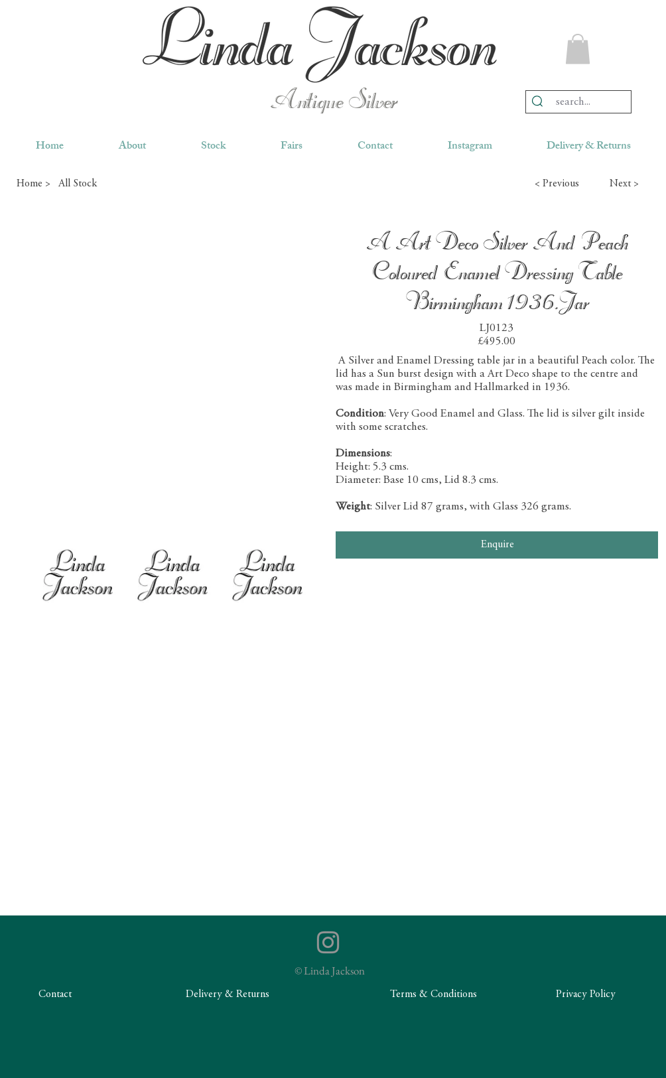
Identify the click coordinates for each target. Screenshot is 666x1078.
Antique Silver (333, 102)
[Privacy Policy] (586, 994)
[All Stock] (105, 183)
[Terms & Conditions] (433, 994)
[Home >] (33, 183)
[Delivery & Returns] (227, 994)
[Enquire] (497, 544)
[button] (577, 49)
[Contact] (55, 994)
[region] (319, 44)
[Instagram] (328, 942)
